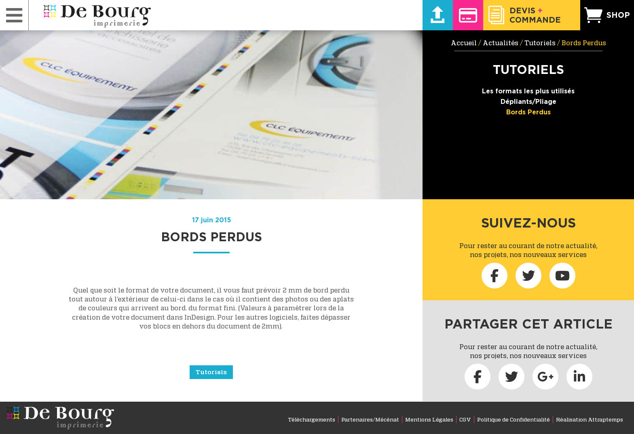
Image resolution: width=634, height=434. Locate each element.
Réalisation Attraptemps (589, 419)
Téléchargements (311, 419)
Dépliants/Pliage (528, 101)
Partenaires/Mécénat (370, 419)
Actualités (500, 43)
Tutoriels (211, 371)
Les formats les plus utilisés (528, 91)
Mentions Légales (429, 419)
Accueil (464, 43)
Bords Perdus (528, 112)
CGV (465, 419)
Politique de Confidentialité (513, 419)
